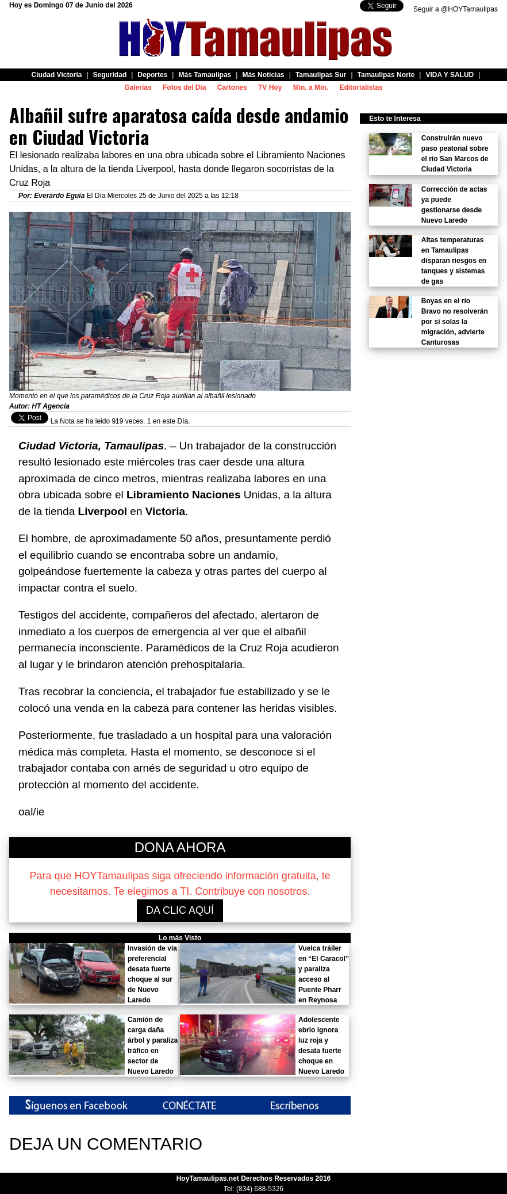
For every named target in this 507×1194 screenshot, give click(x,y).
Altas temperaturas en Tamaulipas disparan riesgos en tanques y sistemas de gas (453, 260)
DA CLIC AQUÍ (180, 910)
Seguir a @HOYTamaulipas (455, 9)
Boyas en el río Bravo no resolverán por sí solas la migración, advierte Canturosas (454, 321)
